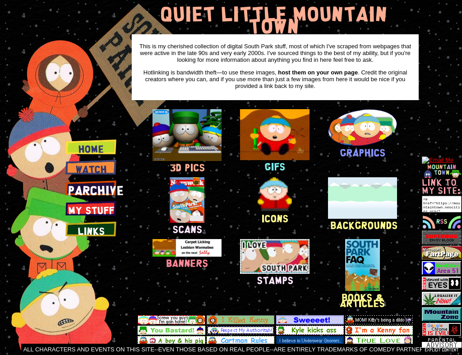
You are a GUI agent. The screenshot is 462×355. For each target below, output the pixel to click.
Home (91, 149)
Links (91, 231)
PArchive (96, 190)
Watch (90, 169)
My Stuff (91, 210)
